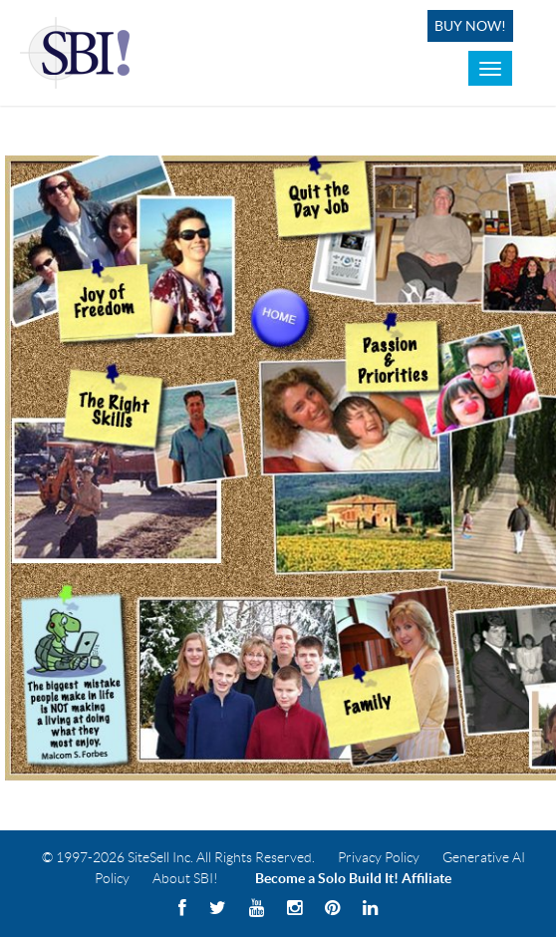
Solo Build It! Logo (78, 53)
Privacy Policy (378, 857)
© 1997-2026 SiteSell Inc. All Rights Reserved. (178, 857)
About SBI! (185, 878)
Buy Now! (470, 26)
